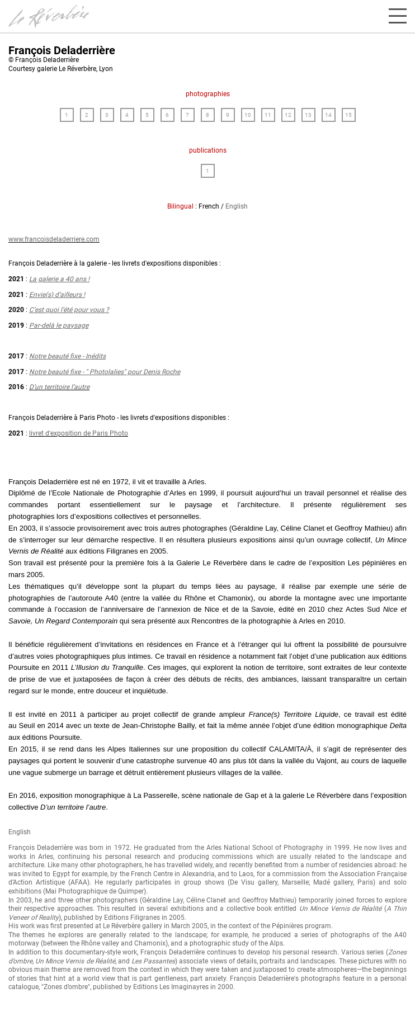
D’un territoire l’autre (59, 387)
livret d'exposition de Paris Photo (78, 433)
